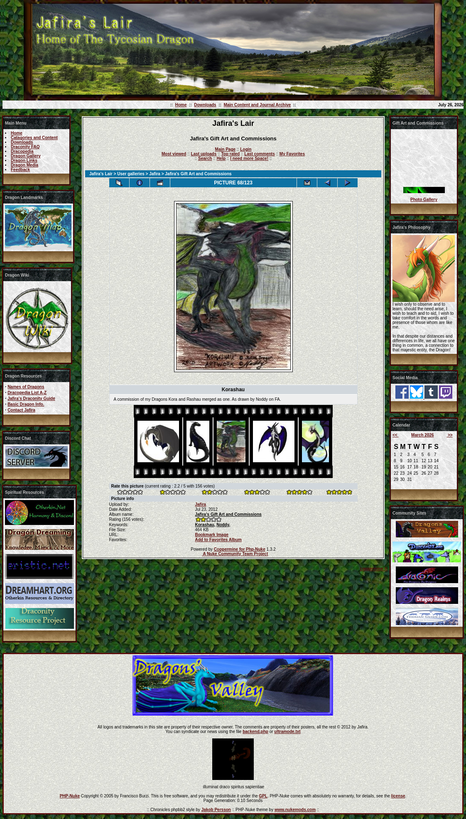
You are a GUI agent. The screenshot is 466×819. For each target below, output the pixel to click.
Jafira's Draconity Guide (31, 398)
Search (205, 158)
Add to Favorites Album (218, 539)
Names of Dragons (25, 387)
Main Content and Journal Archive (257, 105)
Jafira (154, 174)
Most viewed (174, 154)
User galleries (131, 174)
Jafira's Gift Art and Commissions (228, 514)
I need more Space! (249, 158)
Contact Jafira (21, 410)
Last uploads (204, 154)
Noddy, (223, 524)
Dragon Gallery (26, 156)
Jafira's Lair (101, 174)
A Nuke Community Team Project (235, 554)
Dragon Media (24, 165)
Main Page (225, 149)
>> (449, 435)
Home (181, 105)
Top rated (230, 154)
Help (221, 158)
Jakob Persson (216, 809)
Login (245, 149)
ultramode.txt (287, 731)
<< (395, 435)
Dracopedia (22, 151)
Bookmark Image (211, 534)
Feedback (20, 169)
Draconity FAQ (25, 147)
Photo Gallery (423, 199)
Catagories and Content (34, 137)
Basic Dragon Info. (25, 404)
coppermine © (374, 568)
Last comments (259, 154)
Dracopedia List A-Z (27, 392)
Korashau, (205, 524)
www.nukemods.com (295, 809)
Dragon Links (24, 160)
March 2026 (422, 435)
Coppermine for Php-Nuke (239, 549)
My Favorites (292, 154)
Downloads (205, 105)
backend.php (255, 731)
